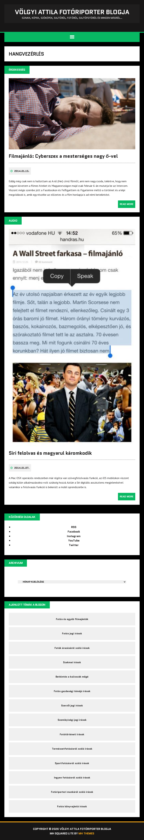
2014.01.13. (21, 171)
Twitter (74, 545)
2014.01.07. (21, 468)
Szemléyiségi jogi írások (72, 720)
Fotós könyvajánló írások (72, 806)
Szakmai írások (72, 662)
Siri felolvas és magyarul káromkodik (50, 452)
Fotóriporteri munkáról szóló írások (72, 792)
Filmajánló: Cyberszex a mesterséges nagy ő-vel (63, 156)
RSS (73, 527)
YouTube (74, 540)
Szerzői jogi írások (72, 705)
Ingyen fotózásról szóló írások (72, 777)
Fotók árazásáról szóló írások (72, 648)
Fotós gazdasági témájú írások (72, 691)
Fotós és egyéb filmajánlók (72, 619)
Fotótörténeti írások (72, 734)
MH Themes (86, 833)
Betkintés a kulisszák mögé (72, 676)
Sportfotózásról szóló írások (72, 763)
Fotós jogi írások (72, 633)
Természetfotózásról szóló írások (72, 748)
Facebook (74, 532)
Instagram (74, 536)
